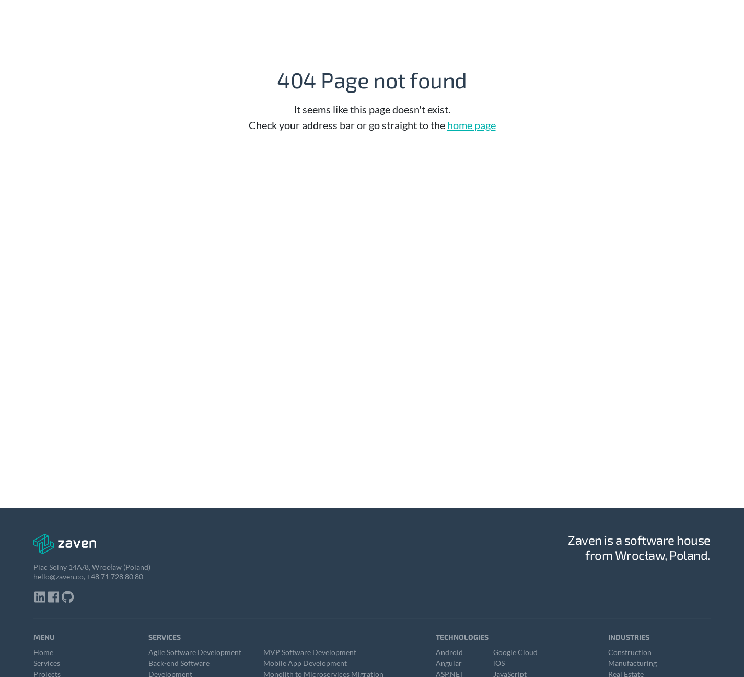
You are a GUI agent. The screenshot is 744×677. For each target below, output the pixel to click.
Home (43, 652)
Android (449, 652)
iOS (499, 663)
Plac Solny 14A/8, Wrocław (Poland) (91, 567)
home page (471, 125)
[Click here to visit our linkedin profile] (40, 597)
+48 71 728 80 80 (115, 576)
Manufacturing (632, 663)
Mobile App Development (305, 663)
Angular (449, 663)
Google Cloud (515, 652)
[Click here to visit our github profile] (68, 597)
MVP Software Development (309, 652)
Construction (630, 652)
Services (46, 663)
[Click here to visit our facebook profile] (54, 597)
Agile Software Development (194, 652)
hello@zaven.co (58, 576)
